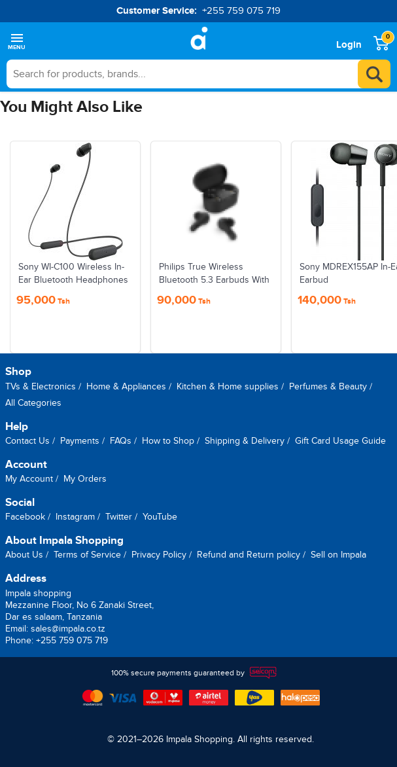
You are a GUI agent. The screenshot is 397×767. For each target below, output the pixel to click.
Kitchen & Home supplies (228, 386)
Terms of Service (87, 554)
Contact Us (27, 440)
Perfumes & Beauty (328, 386)
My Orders (85, 478)
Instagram (75, 516)
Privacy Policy (158, 554)
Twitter (118, 516)
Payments (79, 440)
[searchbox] (198, 74)
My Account (29, 478)
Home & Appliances (126, 386)
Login (349, 45)
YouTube (160, 516)
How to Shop (168, 440)
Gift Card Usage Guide (340, 440)
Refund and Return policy (248, 554)
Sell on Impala (338, 554)
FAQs (120, 440)
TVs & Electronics (40, 386)
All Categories (33, 402)
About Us (24, 554)
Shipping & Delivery (245, 440)
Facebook (25, 516)
